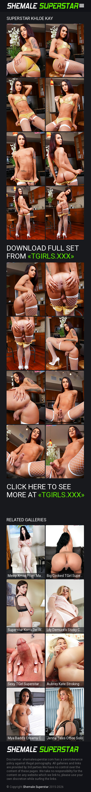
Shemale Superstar (36, 787)
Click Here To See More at (45, 490)
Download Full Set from (43, 252)
